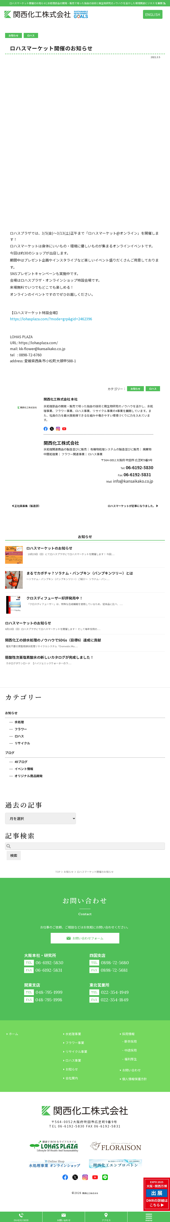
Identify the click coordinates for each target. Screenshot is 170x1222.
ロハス (19, 736)
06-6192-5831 (107, 1126)
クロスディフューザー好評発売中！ (54, 598)
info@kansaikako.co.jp (133, 481)
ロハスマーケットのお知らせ (49, 548)
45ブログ (21, 761)
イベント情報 (24, 769)
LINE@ (105, 1177)
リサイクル (22, 743)
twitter (52, 429)
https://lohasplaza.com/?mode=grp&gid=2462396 (51, 318)
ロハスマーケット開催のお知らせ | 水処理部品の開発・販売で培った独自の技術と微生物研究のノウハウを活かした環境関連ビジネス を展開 (86, 3)
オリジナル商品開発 (28, 776)
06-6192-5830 (71, 1126)
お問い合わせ (63, 1220)
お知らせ (11, 713)
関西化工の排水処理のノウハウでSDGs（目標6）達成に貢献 (53, 640)
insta (58, 429)
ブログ (9, 752)
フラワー (21, 729)
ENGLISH (152, 14)
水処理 (19, 722)
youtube (64, 429)
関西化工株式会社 (90, 1193)
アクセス (106, 1220)
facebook (46, 429)
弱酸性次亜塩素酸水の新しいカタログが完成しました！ (49, 657)
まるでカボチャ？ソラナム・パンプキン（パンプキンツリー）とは (79, 573)
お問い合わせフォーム (87, 938)
